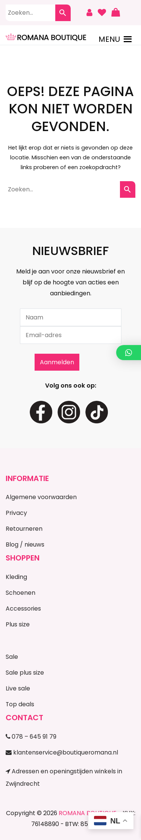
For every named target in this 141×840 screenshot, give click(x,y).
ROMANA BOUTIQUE (88, 813)
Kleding (16, 577)
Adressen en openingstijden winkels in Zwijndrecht (64, 777)
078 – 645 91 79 (31, 736)
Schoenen (20, 592)
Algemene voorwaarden (41, 497)
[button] (109, 39)
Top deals (20, 704)
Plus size (18, 624)
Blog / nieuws (25, 544)
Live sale (18, 688)
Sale (12, 656)
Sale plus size (25, 672)
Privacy (16, 513)
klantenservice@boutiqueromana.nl (62, 752)
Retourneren (24, 528)
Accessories (23, 608)
